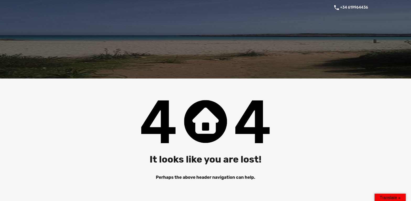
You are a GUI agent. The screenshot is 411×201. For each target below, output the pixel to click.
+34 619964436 (354, 7)
